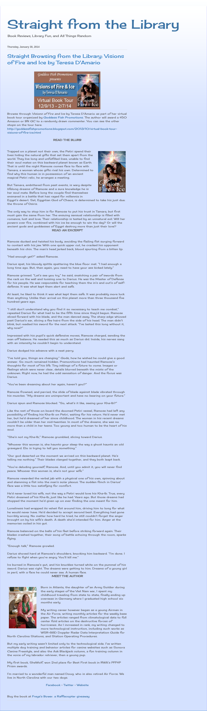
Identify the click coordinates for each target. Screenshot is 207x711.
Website (83, 685)
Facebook (53, 685)
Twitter (68, 685)
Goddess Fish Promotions (63, 117)
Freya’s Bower (42, 696)
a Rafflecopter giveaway (71, 696)
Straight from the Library (93, 24)
